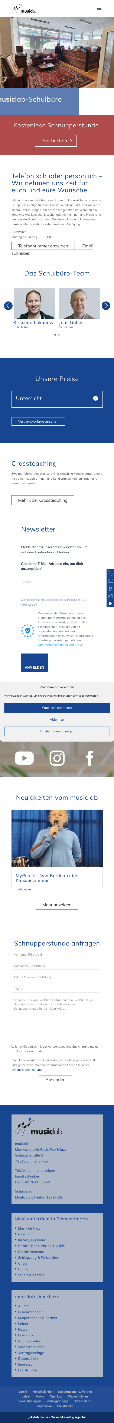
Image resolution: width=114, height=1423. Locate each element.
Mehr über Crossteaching (43, 500)
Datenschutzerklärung (27, 1070)
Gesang (24, 1234)
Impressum (27, 1364)
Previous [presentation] (8, 307)
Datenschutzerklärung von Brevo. (60, 645)
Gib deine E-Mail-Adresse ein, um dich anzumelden (52, 566)
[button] (55, 335)
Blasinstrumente (31, 1252)
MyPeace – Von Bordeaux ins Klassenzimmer (47, 878)
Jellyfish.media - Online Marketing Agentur (57, 1417)
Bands (23, 1269)
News (22, 1329)
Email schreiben (27, 1176)
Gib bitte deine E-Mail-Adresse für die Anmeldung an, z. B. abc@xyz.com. (54, 602)
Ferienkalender (30, 1312)
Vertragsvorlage (31, 1353)
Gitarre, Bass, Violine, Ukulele (41, 1246)
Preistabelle (27, 1370)
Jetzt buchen (53, 141)
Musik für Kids (29, 1228)
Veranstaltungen (31, 1347)
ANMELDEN (34, 667)
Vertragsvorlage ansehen (38, 421)
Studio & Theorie (31, 1275)
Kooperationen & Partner (37, 1318)
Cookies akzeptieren (57, 708)
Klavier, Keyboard (32, 1240)
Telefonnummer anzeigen (43, 245)
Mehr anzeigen (57, 904)
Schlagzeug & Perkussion (38, 1257)
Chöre (22, 1263)
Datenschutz (28, 1358)
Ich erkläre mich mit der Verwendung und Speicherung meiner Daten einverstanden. (56, 1049)
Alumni (23, 1306)
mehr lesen (23, 889)
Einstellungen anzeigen (57, 731)
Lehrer (23, 1323)
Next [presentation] (105, 307)
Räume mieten (29, 1341)
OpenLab (25, 1335)
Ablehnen (57, 719)
